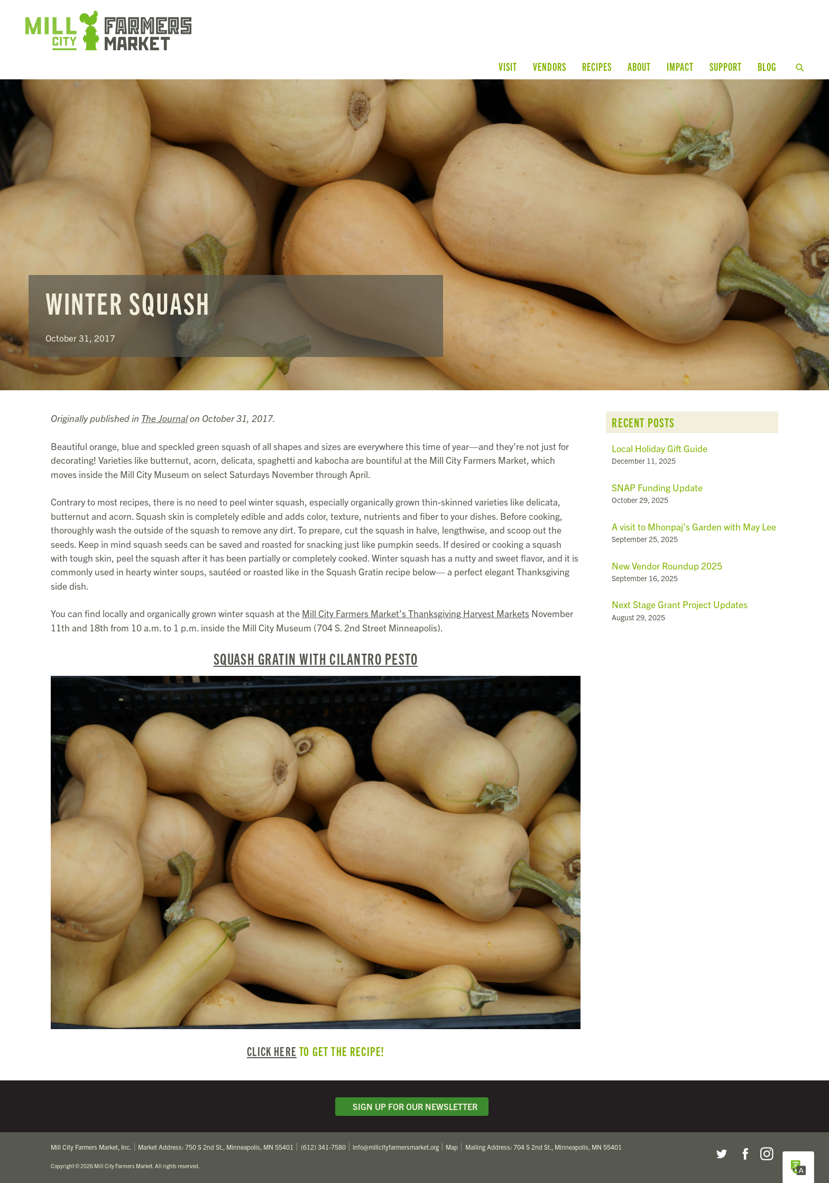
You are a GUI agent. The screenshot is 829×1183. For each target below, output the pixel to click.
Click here (272, 1050)
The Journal (164, 418)
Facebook (743, 1153)
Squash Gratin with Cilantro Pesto (316, 658)
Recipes (597, 66)
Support (726, 66)
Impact (680, 66)
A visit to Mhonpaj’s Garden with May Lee (694, 526)
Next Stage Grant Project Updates (680, 604)
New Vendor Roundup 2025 (667, 566)
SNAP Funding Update (657, 487)
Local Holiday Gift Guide (659, 448)
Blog (767, 66)
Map (452, 1147)
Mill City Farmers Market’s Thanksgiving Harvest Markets (415, 613)
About (639, 66)
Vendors (549, 66)
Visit (508, 66)
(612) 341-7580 (323, 1147)
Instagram (766, 1153)
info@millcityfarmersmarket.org (396, 1147)
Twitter (721, 1153)
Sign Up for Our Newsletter (411, 1106)
